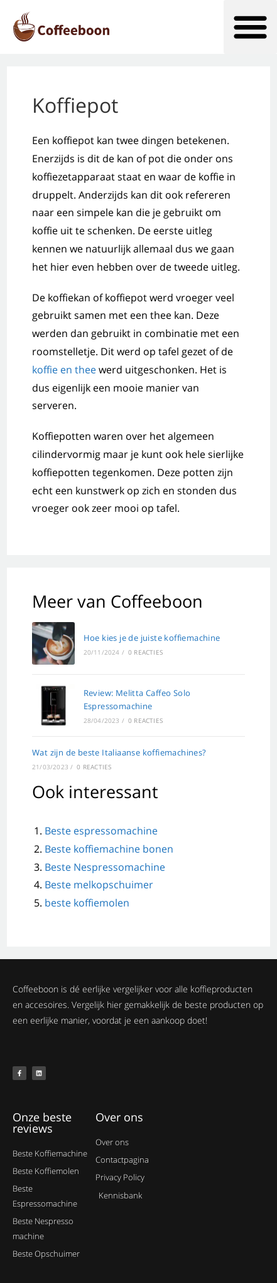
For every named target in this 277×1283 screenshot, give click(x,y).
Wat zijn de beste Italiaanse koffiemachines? (119, 752)
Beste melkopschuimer (99, 884)
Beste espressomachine (101, 831)
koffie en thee (64, 370)
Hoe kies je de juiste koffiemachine (152, 637)
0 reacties (145, 652)
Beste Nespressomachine (105, 867)
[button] (251, 27)
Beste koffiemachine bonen (109, 849)
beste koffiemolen (87, 903)
